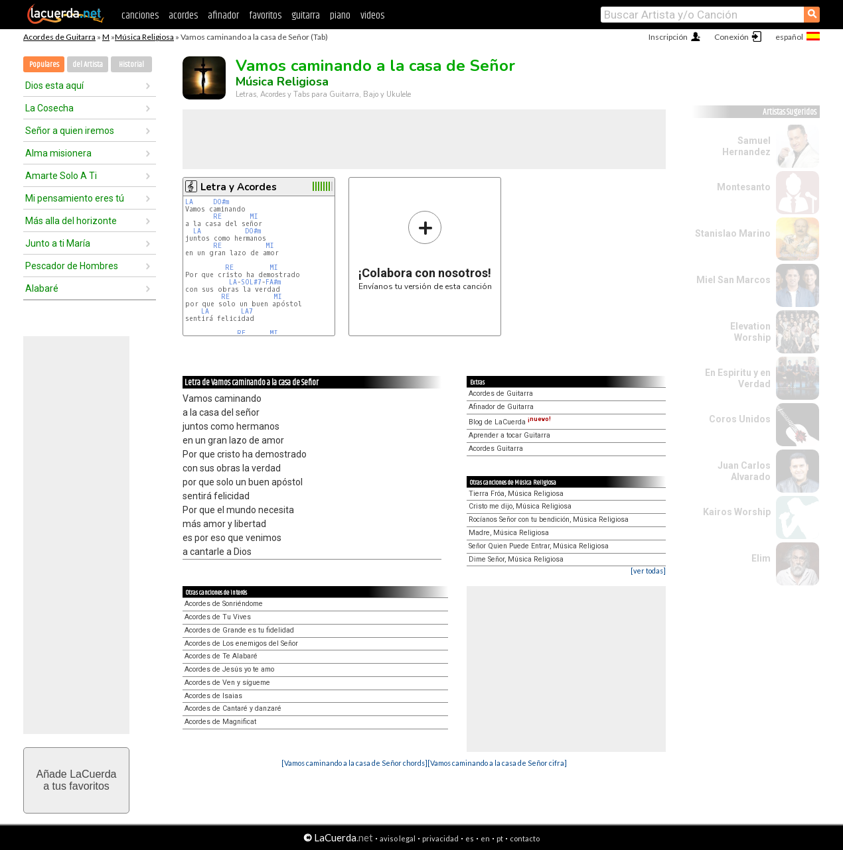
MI (254, 216)
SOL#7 (251, 282)
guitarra (305, 15)
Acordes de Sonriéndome (224, 603)
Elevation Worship (750, 332)
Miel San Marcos (733, 279)
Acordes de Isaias (213, 696)
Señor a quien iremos (69, 130)
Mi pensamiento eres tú (74, 198)
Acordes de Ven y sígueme (227, 682)
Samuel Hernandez (746, 146)
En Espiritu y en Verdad (738, 378)
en (485, 838)
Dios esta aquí (54, 85)
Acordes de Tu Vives (218, 617)
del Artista (87, 64)
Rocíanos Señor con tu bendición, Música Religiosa (549, 519)
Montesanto (744, 187)
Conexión (731, 37)
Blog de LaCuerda (510, 422)
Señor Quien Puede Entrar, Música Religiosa (539, 546)
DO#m (221, 202)
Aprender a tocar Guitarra (509, 435)
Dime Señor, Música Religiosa (516, 559)
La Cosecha (49, 108)
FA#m (273, 282)
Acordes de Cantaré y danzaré (233, 708)
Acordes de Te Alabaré (221, 656)
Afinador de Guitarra (501, 406)
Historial (131, 64)
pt (500, 838)
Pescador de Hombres (71, 266)
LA (189, 202)
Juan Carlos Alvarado (744, 471)
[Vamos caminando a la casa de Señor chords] (354, 763)
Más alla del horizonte (71, 220)
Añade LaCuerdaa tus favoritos (77, 780)
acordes (183, 15)
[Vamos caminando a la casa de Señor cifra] (497, 763)
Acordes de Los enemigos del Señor (241, 643)
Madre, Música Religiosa (509, 532)
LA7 (247, 311)
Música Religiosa (144, 37)
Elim (761, 558)
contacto (525, 838)
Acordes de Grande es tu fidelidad (239, 630)
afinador (223, 15)
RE (217, 216)
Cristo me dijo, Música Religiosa (520, 506)
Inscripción (668, 37)
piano (340, 15)
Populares (44, 64)
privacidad (440, 838)
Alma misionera (58, 153)
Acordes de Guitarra (59, 37)
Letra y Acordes (238, 187)
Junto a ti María (57, 243)
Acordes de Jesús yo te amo (229, 669)
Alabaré (41, 288)
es (469, 838)
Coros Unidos (740, 419)
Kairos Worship (737, 512)
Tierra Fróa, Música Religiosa (516, 493)
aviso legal (398, 838)
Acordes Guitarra (496, 448)
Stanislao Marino (733, 233)
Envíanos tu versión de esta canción (425, 250)
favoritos (265, 15)
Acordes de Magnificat (220, 721)
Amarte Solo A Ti (61, 175)
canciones (140, 15)
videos (372, 15)
